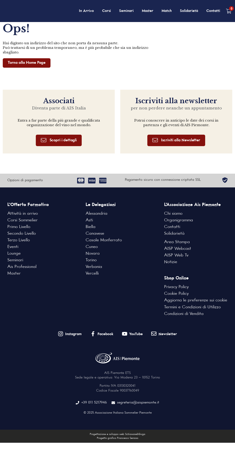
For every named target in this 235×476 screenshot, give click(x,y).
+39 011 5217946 (91, 403)
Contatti (213, 11)
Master (147, 11)
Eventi (12, 247)
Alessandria (96, 214)
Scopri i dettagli (59, 140)
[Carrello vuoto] (228, 11)
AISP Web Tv (176, 255)
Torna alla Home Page (26, 63)
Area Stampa (177, 242)
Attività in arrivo (22, 214)
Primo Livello (18, 227)
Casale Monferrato (104, 240)
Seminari (126, 11)
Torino (91, 260)
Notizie (170, 262)
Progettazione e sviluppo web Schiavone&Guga (117, 434)
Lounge (14, 253)
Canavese (95, 233)
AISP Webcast (177, 249)
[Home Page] (26, 11)
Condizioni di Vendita (184, 314)
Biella (90, 227)
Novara (93, 253)
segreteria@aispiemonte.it (135, 403)
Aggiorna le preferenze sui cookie (195, 300)
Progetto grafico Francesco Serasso (117, 438)
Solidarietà (189, 11)
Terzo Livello (18, 240)
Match (167, 11)
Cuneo (92, 247)
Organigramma (178, 220)
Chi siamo (173, 214)
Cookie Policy (176, 294)
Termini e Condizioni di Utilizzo (192, 307)
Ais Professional (21, 267)
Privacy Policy (176, 287)
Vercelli (92, 273)
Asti (89, 220)
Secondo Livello (21, 233)
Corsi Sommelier (22, 220)
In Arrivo (86, 11)
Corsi (106, 11)
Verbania (94, 267)
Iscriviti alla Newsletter (176, 140)
